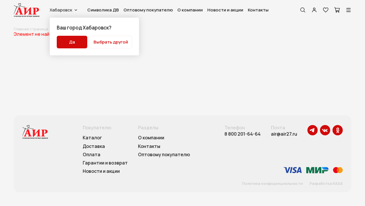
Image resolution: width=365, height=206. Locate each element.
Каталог (92, 138)
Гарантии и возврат (105, 163)
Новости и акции (225, 10)
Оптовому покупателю (148, 10)
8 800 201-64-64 (242, 134)
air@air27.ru (284, 134)
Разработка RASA (326, 183)
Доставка (94, 146)
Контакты (258, 10)
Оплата (91, 155)
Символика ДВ (103, 10)
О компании (190, 10)
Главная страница (31, 28)
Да (72, 42)
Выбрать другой (111, 42)
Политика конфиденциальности (272, 183)
